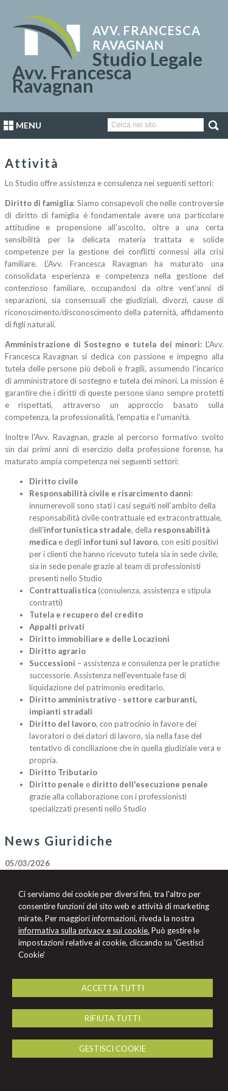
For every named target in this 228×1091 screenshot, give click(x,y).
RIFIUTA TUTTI (112, 1018)
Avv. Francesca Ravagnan (146, 37)
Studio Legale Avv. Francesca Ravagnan (107, 72)
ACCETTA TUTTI (112, 988)
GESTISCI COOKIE (112, 1048)
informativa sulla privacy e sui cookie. (84, 930)
